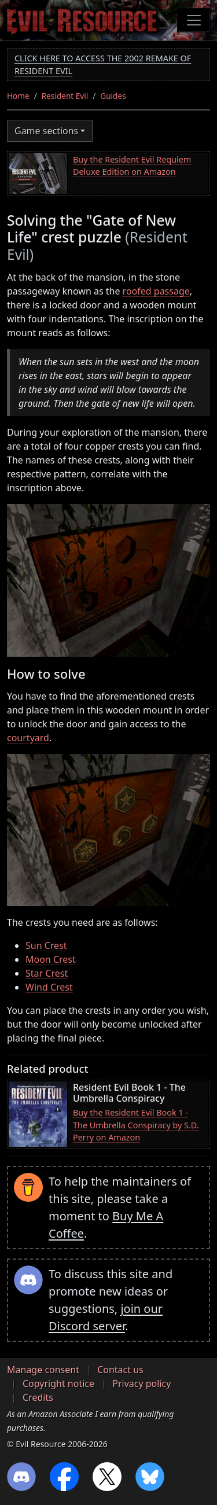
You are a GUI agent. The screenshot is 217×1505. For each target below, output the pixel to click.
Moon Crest (50, 959)
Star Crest (46, 973)
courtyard (28, 737)
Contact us (120, 1369)
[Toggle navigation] (194, 20)
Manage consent (43, 1369)
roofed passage (156, 291)
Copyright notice (58, 1383)
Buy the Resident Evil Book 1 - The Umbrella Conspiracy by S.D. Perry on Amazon (136, 1125)
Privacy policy (141, 1383)
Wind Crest (49, 987)
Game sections (46, 130)
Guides (113, 95)
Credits (38, 1397)
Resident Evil (65, 95)
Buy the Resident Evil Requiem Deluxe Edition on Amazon (132, 166)
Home (18, 95)
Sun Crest (46, 945)
